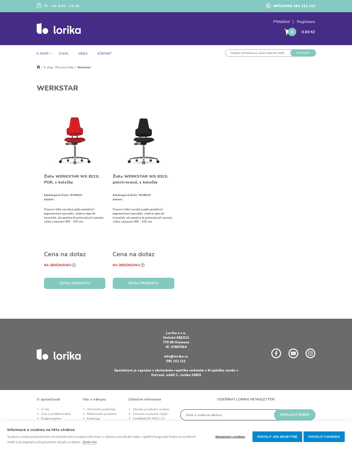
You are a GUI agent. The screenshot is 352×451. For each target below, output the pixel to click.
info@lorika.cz (176, 356)
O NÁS (63, 53)
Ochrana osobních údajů (150, 414)
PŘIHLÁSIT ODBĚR (294, 415)
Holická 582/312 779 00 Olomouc (176, 340)
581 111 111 (176, 361)
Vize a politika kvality (56, 414)
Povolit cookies (324, 436)
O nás (45, 409)
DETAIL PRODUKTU (75, 283)
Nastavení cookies (229, 436)
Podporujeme (51, 418)
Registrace (306, 21)
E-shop (48, 67)
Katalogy (93, 418)
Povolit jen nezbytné (276, 436)
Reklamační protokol (102, 414)
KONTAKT (104, 53)
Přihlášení (281, 21)
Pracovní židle (65, 67)
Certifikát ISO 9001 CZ (149, 418)
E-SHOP (43, 53)
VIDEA (83, 53)
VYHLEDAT (303, 53)
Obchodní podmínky (101, 409)
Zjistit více (89, 442)
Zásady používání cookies (151, 409)
